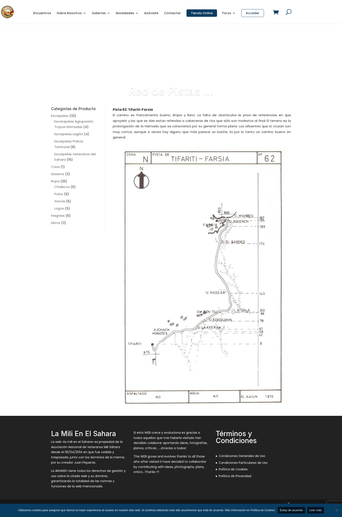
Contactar (172, 13)
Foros (226, 13)
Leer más (316, 510)
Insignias (58, 215)
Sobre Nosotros (69, 13)
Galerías (99, 13)
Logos (59, 208)
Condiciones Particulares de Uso (243, 463)
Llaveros (57, 174)
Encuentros (42, 13)
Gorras (59, 201)
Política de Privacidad (235, 476)
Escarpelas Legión (68, 134)
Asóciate (151, 13)
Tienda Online (202, 13)
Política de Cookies (233, 469)
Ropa (55, 181)
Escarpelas (59, 115)
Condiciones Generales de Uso (242, 456)
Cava (55, 166)
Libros (55, 222)
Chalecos (62, 186)
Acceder (252, 13)
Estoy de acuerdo (291, 510)
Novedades (125, 13)
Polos (58, 194)
